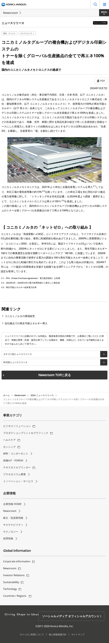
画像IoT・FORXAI (13, 460)
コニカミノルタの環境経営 (20, 316)
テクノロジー (10, 531)
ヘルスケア (9, 440)
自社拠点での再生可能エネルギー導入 (26, 323)
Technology (10, 589)
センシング (9, 446)
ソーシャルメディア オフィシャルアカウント (70, 616)
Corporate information (16, 561)
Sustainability (11, 582)
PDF (102, 81)
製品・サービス (9, 33)
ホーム (6, 395)
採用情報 (8, 538)
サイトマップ (77, 634)
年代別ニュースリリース (15, 362)
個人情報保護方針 (57, 634)
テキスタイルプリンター (17, 467)
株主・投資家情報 (13, 518)
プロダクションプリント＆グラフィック (25, 433)
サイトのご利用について (32, 634)
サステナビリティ (27, 33)
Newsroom (10, 13)
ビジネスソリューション (17, 426)
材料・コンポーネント (15, 453)
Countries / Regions (15, 596)
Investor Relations (14, 575)
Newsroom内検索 (100, 23)
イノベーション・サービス (18, 481)
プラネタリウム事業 (14, 474)
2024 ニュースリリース (42, 395)
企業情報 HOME (12, 504)
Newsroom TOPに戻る (54, 375)
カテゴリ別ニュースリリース (17, 354)
